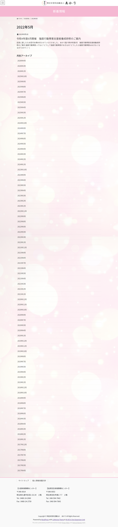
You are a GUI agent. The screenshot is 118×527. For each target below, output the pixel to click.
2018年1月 (22, 439)
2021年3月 (22, 284)
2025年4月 (22, 107)
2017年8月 (22, 450)
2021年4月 (22, 278)
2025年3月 (22, 112)
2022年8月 (22, 221)
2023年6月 (22, 180)
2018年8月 (22, 403)
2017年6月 (22, 460)
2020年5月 (22, 325)
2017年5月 (22, 465)
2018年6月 (22, 413)
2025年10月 (22, 76)
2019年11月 (22, 346)
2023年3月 (22, 195)
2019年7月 (22, 361)
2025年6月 (22, 97)
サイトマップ (24, 480)
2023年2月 (22, 200)
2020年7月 (22, 320)
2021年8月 (22, 258)
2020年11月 (22, 304)
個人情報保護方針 (39, 480)
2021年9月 (22, 252)
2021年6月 (22, 268)
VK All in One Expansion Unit (75, 519)
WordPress (45, 519)
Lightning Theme (58, 519)
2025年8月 (22, 86)
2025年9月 (22, 81)
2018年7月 (22, 408)
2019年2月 (22, 377)
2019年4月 (22, 372)
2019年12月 (22, 341)
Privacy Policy (66, 523)
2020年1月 (22, 335)
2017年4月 (22, 470)
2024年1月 (22, 164)
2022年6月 (22, 226)
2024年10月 (22, 123)
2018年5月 (22, 418)
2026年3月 (22, 66)
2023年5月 (22, 185)
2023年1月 (22, 206)
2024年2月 (22, 159)
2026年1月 (22, 71)
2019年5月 (22, 366)
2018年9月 (22, 398)
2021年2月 (22, 289)
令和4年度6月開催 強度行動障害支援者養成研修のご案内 (49, 38)
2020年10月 (22, 309)
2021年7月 (22, 263)
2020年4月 (22, 330)
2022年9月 (22, 216)
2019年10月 (22, 351)
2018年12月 (22, 387)
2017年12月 (22, 444)
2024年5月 (22, 143)
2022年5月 (22, 232)
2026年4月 (22, 60)
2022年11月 (22, 211)
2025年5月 (22, 102)
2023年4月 (22, 190)
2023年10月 (22, 169)
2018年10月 (22, 392)
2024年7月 (22, 133)
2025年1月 (22, 118)
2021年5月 (22, 273)
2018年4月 (22, 424)
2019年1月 (22, 382)
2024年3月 (22, 154)
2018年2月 (22, 434)
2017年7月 (22, 455)
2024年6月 (22, 138)
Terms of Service (77, 523)
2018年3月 (22, 429)
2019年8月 (22, 356)
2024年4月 (22, 149)
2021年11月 (22, 247)
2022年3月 (22, 237)
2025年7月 (22, 92)
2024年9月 (22, 128)
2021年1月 (22, 294)
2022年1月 (22, 242)
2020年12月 (22, 299)
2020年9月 (22, 315)
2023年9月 (22, 175)
